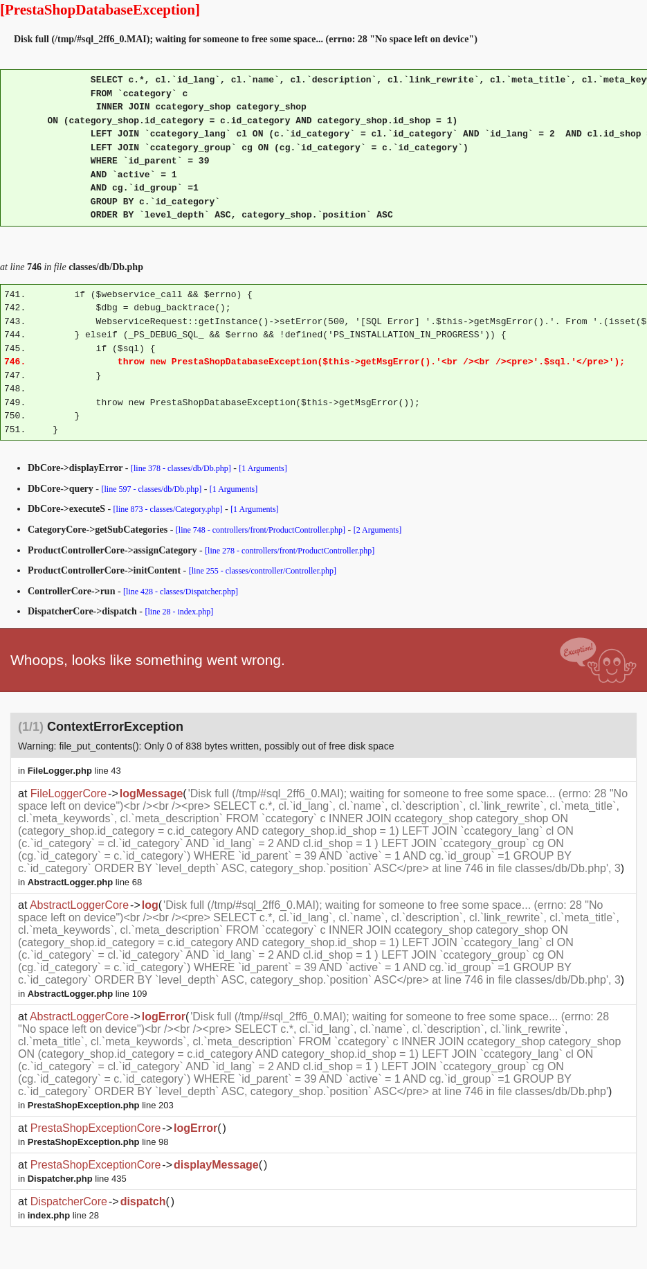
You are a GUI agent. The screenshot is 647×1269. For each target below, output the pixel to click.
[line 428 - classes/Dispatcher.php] (180, 591)
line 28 (63, 1215)
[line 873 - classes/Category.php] (168, 509)
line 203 (101, 1105)
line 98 (98, 1142)
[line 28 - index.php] (179, 611)
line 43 (74, 770)
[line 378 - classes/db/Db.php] (181, 468)
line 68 (85, 882)
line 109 (87, 993)
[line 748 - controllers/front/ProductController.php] (260, 530)
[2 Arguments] (377, 530)
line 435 (77, 1178)
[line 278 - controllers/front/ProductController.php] (289, 551)
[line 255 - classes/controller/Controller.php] (262, 571)
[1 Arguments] (262, 468)
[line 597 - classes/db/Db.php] (152, 489)
